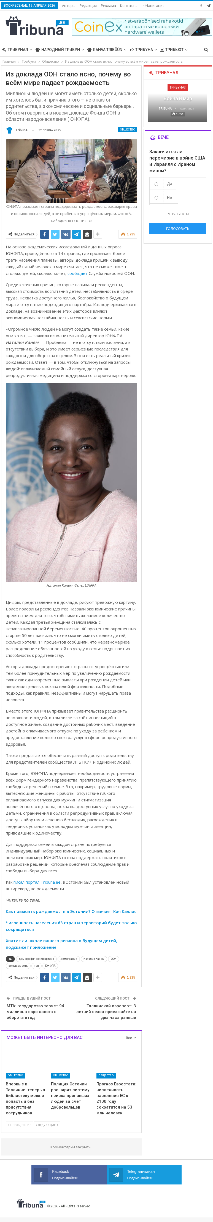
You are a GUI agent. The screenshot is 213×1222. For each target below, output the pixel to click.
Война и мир (178, 98)
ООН (114, 958)
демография (68, 958)
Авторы (69, 5)
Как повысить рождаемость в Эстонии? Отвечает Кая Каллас (71, 911)
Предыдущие (19, 1125)
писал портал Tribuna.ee (37, 882)
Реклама (108, 5)
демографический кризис (36, 958)
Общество (127, 129)
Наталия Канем (93, 958)
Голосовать (177, 228)
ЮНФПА (50, 965)
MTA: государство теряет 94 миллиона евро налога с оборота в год (35, 1011)
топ (36, 965)
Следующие (47, 1125)
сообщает (78, 273)
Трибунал (15, 49)
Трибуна (141, 49)
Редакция (88, 5)
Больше (128, 5)
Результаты (178, 213)
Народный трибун (58, 49)
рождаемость (18, 965)
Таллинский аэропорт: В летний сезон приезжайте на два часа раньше (106, 1011)
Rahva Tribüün (104, 49)
